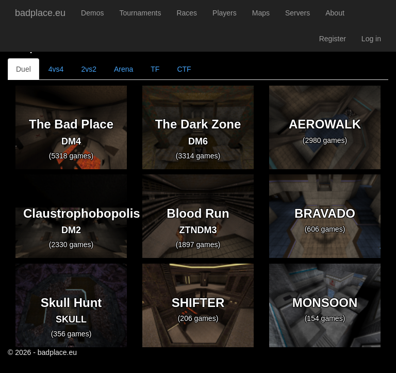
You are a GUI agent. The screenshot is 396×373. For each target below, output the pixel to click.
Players (224, 13)
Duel (23, 69)
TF (155, 69)
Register (332, 39)
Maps (261, 13)
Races (186, 13)
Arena (123, 69)
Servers (297, 13)
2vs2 (88, 69)
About (334, 13)
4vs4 (56, 69)
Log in (371, 39)
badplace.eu (40, 13)
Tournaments (140, 13)
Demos (92, 13)
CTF (184, 69)
